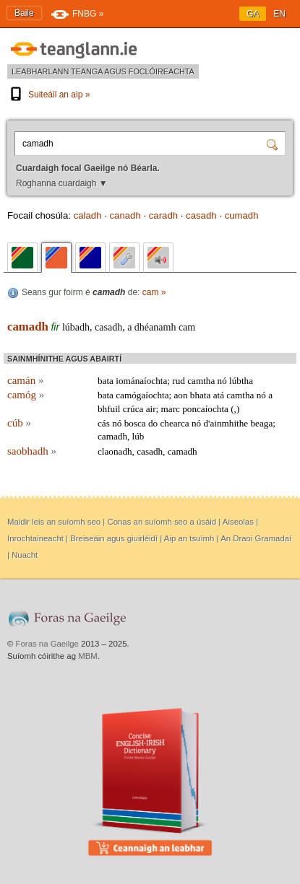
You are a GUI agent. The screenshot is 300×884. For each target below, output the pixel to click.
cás (104, 423)
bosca (135, 423)
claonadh (115, 451)
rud (178, 380)
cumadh (242, 215)
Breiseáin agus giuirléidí (114, 538)
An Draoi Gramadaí (255, 538)
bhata (200, 395)
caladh (88, 215)
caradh (163, 215)
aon (180, 395)
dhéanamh (155, 327)
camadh (27, 326)
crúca (133, 408)
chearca (174, 423)
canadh (125, 215)
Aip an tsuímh (189, 538)
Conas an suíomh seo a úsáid (161, 521)
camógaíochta (142, 395)
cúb (19, 423)
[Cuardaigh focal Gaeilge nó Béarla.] (142, 143)
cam (187, 327)
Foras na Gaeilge (47, 643)
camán (25, 380)
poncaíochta (205, 408)
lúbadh (76, 327)
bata (105, 380)
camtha (201, 380)
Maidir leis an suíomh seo (53, 521)
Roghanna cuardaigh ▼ (62, 183)
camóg (25, 395)
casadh (201, 215)
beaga (262, 423)
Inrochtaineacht (35, 538)
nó (222, 380)
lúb (138, 436)
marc (170, 408)
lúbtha (241, 380)
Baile (24, 13)
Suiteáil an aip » (48, 94)
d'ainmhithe (225, 423)
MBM (88, 656)
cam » (154, 292)
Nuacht (25, 555)
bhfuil (109, 408)
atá (218, 395)
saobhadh (31, 451)
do (153, 423)
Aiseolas (238, 521)
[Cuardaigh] (274, 143)
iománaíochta (141, 380)
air (151, 408)
